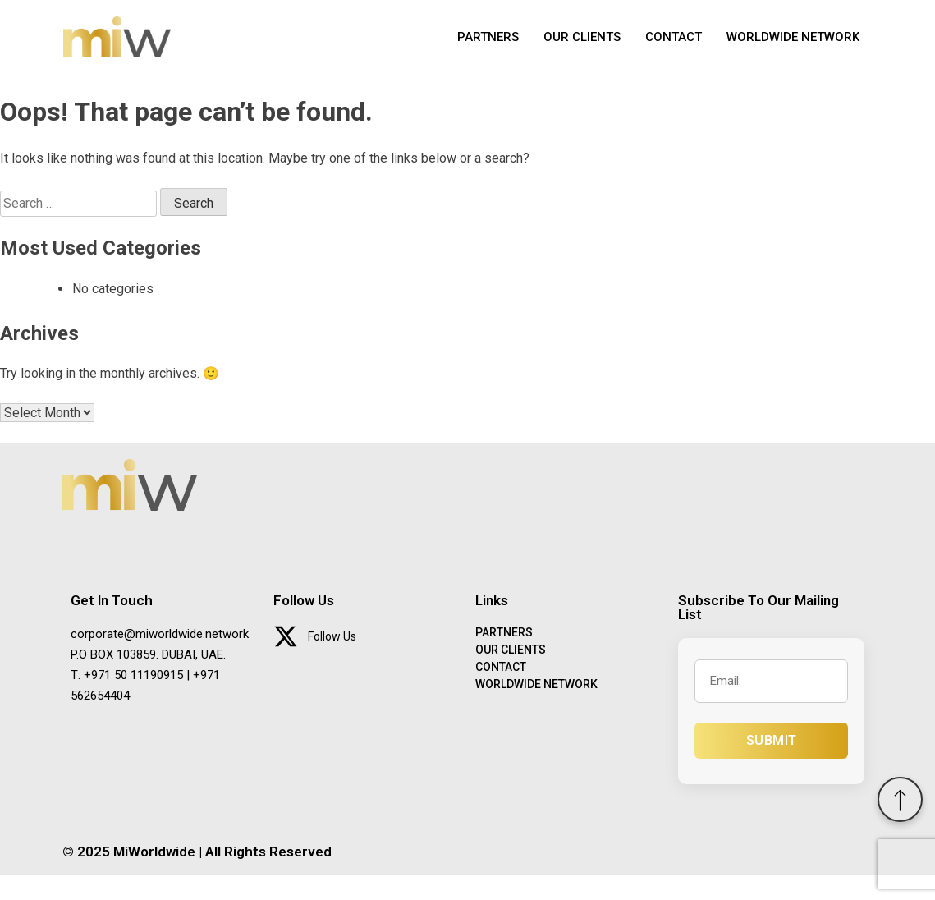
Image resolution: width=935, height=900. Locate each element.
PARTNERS (488, 49)
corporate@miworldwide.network (160, 658)
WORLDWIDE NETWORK (792, 49)
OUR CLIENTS (582, 49)
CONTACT (673, 49)
